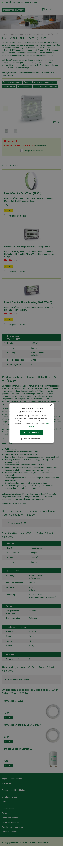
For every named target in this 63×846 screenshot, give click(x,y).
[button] (31, 439)
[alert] (31, 423)
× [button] (51, 405)
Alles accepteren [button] (31, 432)
